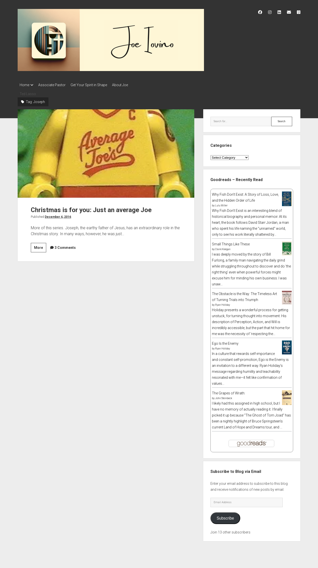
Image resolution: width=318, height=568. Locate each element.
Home (24, 85)
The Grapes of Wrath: (228, 392)
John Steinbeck (223, 396)
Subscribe (225, 517)
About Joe (127, 85)
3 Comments (65, 246)
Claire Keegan (223, 247)
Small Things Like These (231, 243)
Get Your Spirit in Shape (94, 85)
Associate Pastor (54, 85)
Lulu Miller (221, 204)
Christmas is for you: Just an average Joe (106, 152)
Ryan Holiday (222, 303)
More (40, 247)
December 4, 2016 (58, 215)
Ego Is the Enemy (225, 342)
